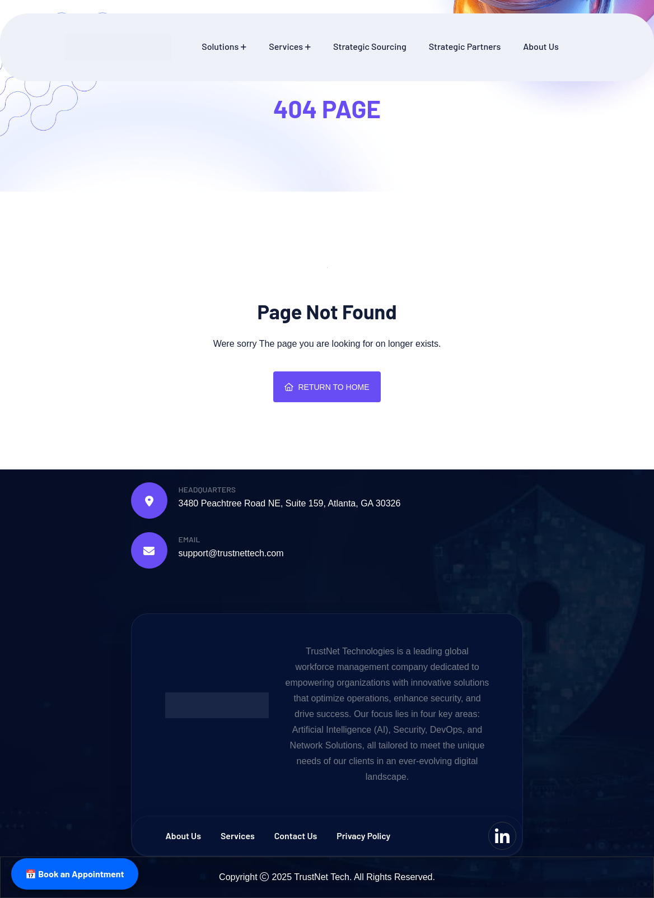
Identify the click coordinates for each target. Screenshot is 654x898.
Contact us (296, 835)
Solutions (220, 46)
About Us (540, 46)
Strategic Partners (465, 46)
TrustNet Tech (321, 877)
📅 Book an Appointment (74, 873)
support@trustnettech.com (231, 553)
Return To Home (326, 387)
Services (286, 46)
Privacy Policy (365, 835)
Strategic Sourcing (370, 46)
